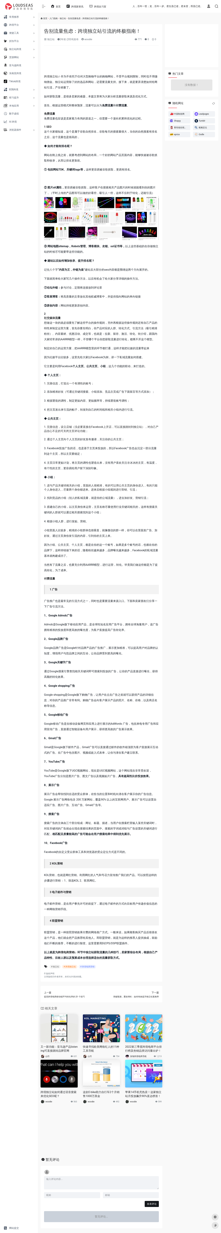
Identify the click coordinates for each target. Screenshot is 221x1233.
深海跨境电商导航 (138, 1056)
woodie (86, 39)
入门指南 (53, 18)
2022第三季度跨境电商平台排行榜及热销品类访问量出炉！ (143, 1048)
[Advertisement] (101, 61)
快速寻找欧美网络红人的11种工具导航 (101, 1048)
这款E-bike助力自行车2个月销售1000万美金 (101, 1094)
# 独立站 (55, 966)
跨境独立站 (51, 76)
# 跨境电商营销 (87, 966)
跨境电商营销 (66, 952)
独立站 (63, 18)
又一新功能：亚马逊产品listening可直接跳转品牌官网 (59, 1048)
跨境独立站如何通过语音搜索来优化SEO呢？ (58, 1094)
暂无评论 (52, 1159)
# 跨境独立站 (70, 966)
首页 (45, 18)
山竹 (47, 1056)
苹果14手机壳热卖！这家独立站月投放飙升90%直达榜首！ (143, 1094)
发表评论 (152, 1203)
